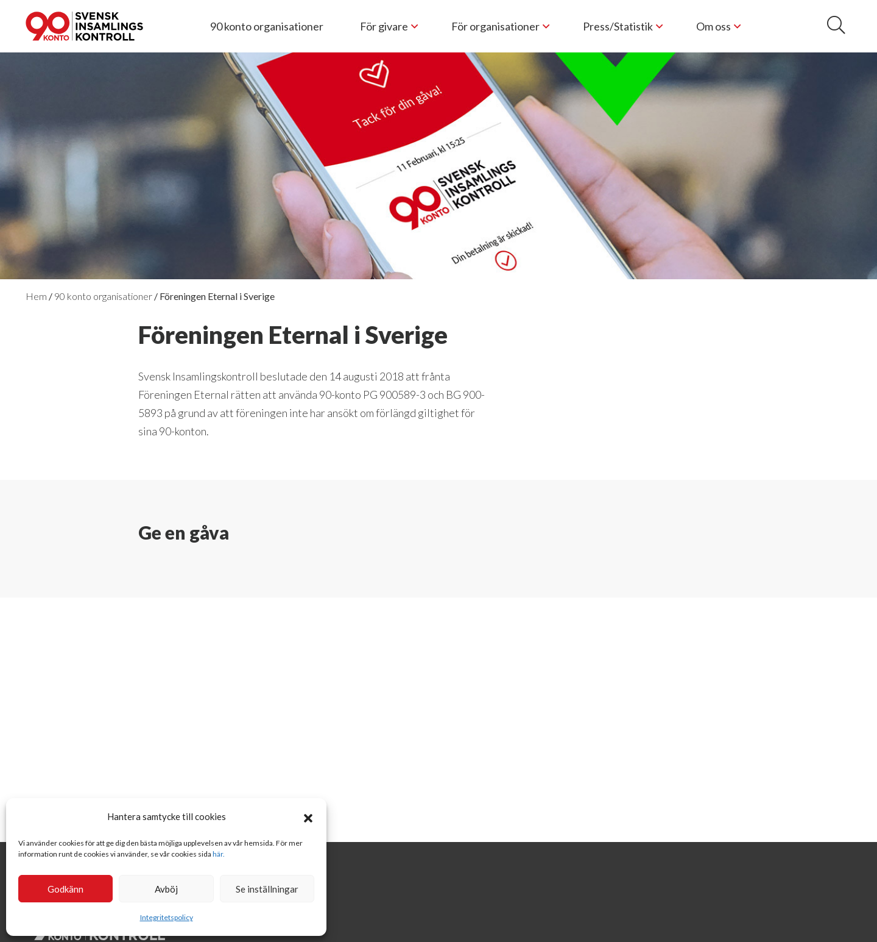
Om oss (713, 26)
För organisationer (495, 26)
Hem (36, 296)
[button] (308, 816)
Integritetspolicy (166, 917)
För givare (384, 26)
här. (219, 853)
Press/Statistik (618, 26)
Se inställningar (267, 888)
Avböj (166, 888)
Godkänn (65, 888)
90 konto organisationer (266, 26)
